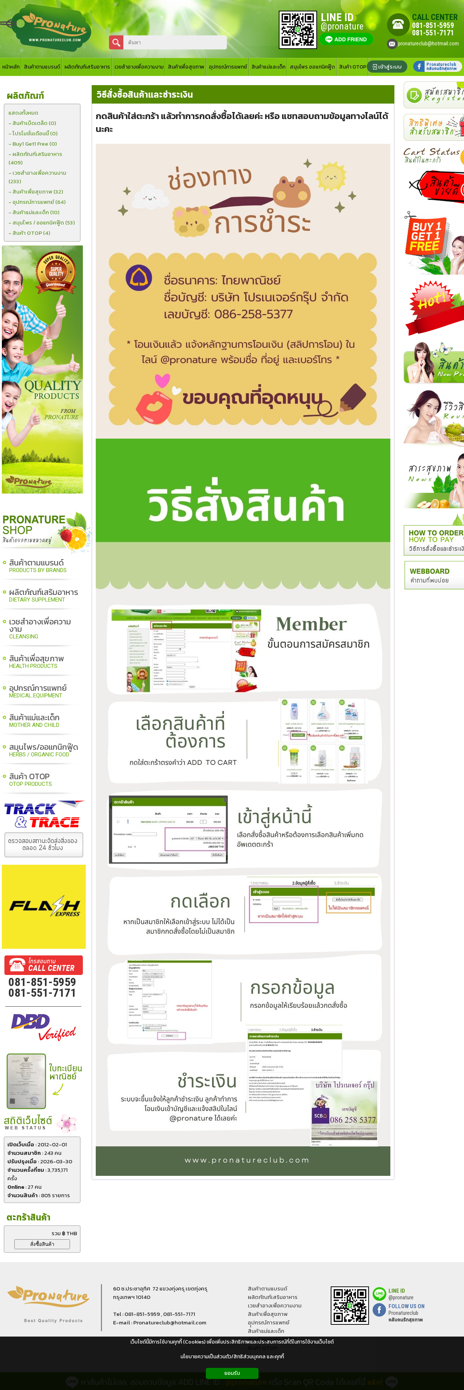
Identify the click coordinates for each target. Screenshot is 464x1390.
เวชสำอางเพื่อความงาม (40, 629)
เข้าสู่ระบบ (390, 66)
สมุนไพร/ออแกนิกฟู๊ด (43, 750)
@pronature (401, 1297)
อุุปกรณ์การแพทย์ (268, 1322)
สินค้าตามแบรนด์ (38, 566)
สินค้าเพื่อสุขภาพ (36, 662)
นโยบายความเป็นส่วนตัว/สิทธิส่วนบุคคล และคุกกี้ (232, 1357)
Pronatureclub (406, 1316)
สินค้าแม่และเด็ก (34, 721)
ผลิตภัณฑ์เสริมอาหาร (43, 596)
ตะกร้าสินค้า (28, 1217)
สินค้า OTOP (30, 780)
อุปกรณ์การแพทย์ (38, 691)
